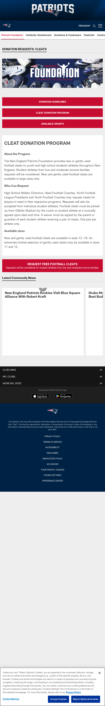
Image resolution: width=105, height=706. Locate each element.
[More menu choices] (100, 26)
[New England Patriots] (52, 412)
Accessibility (52, 447)
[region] (52, 687)
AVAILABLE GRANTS (52, 123)
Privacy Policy (52, 436)
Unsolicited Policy (52, 458)
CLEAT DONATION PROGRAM (52, 112)
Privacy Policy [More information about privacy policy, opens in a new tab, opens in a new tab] (73, 692)
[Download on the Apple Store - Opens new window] (40, 396)
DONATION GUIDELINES (52, 101)
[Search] (94, 26)
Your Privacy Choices (52, 469)
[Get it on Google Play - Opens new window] (63, 398)
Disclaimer (52, 453)
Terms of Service (52, 442)
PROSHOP (84, 25)
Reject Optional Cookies (85, 699)
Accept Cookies (58, 699)
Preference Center (52, 480)
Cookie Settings (52, 475)
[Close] (99, 673)
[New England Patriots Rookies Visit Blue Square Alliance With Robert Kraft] (43, 295)
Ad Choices (52, 464)
